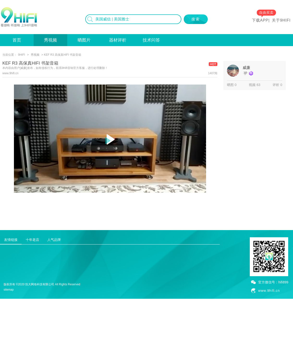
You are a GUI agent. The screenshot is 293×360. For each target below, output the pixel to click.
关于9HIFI (281, 20)
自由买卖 (266, 12)
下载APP (260, 20)
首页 (16, 40)
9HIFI (21, 54)
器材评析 (117, 40)
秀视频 (50, 40)
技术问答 (151, 40)
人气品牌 (54, 240)
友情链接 (11, 240)
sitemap (9, 289)
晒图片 (84, 40)
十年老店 (32, 240)
